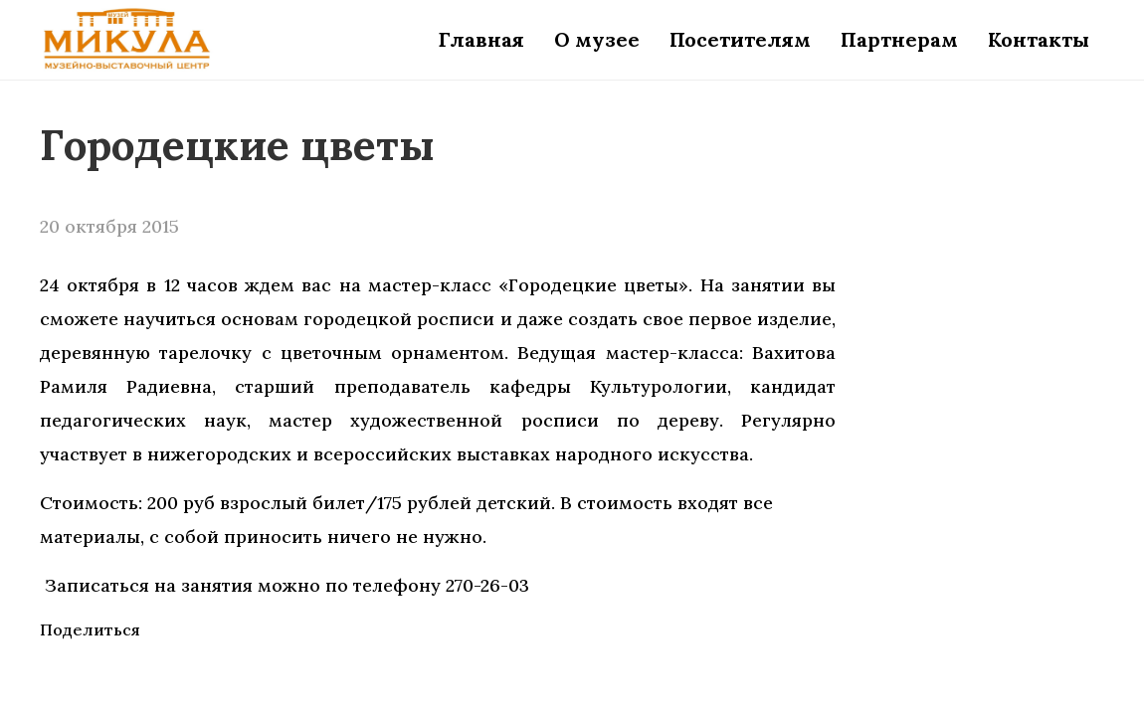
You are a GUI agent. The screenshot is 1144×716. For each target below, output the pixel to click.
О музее (597, 39)
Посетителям (740, 39)
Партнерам (899, 39)
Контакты (1038, 39)
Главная (481, 39)
